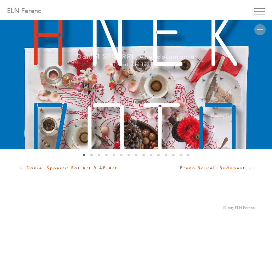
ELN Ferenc (24, 11)
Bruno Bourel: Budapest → (216, 168)
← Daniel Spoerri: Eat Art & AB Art (68, 168)
